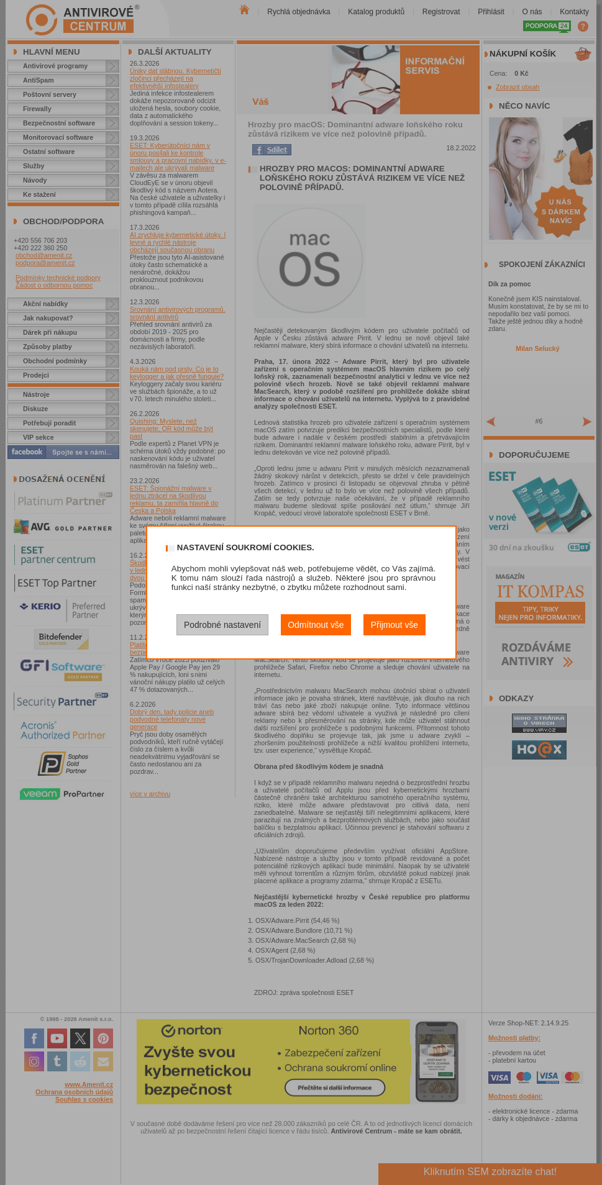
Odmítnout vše (316, 625)
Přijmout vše (394, 625)
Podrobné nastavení (222, 625)
